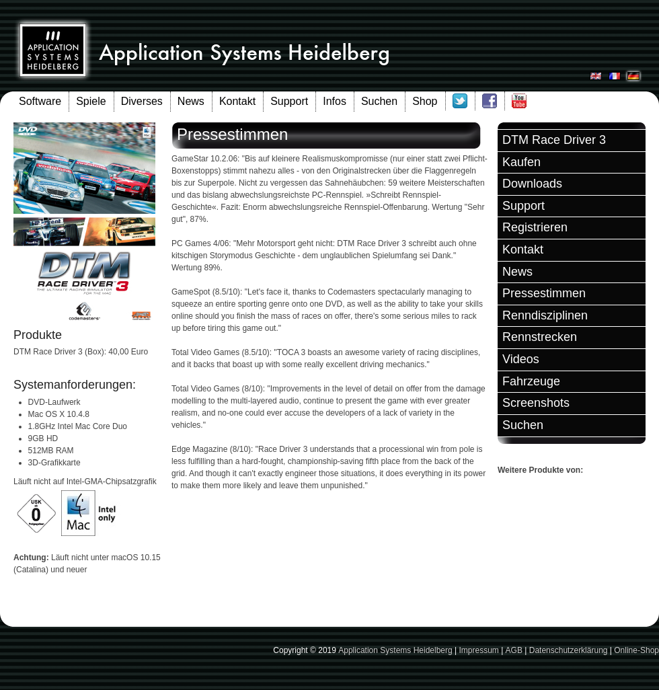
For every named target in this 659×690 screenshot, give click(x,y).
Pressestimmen (544, 293)
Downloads (532, 183)
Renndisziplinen (545, 315)
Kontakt (237, 101)
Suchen (379, 101)
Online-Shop (636, 650)
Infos (334, 101)
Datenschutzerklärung (568, 650)
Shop (424, 101)
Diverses (142, 101)
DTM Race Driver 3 (554, 140)
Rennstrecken (539, 337)
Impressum (478, 650)
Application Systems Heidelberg (395, 650)
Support (289, 101)
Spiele (91, 101)
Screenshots (536, 403)
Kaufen (521, 162)
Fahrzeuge (531, 381)
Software (40, 101)
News (191, 101)
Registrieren (535, 227)
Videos (520, 359)
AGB (514, 650)
